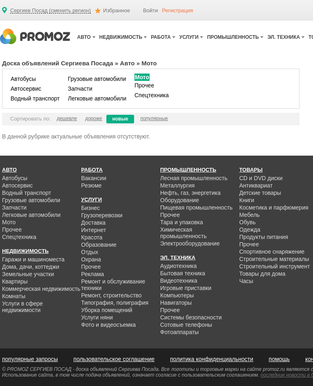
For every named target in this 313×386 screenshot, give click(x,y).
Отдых (89, 252)
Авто (127, 63)
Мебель (249, 215)
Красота (91, 237)
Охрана (91, 259)
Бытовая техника (182, 273)
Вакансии (93, 178)
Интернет (93, 230)
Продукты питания (263, 237)
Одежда (249, 229)
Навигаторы (176, 302)
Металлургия (177, 185)
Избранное (116, 10)
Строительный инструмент (274, 266)
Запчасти (80, 88)
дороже (93, 118)
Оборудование (179, 200)
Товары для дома (262, 273)
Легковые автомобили (97, 98)
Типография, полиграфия (114, 302)
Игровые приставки (186, 288)
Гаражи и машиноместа (33, 259)
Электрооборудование (190, 243)
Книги (246, 200)
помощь (279, 359)
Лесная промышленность (193, 178)
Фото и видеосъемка (108, 324)
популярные (154, 118)
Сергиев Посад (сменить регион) (50, 10)
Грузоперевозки (102, 215)
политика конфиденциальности (211, 359)
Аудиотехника (178, 266)
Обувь (247, 222)
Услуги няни (97, 317)
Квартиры (15, 281)
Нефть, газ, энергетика (190, 193)
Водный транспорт (35, 98)
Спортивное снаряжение (271, 251)
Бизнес (90, 208)
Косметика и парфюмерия (274, 207)
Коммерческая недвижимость (41, 289)
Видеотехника (178, 280)
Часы (246, 281)
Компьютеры (177, 295)
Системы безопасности (191, 317)
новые (120, 119)
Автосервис (26, 88)
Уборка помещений (106, 310)
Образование (99, 244)
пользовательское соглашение (113, 359)
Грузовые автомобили (97, 79)
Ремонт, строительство (111, 295)
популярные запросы (30, 359)
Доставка (93, 222)
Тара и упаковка (181, 222)
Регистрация (177, 10)
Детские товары (260, 193)
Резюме (91, 185)
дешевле (67, 118)
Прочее (144, 85)
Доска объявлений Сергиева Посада (57, 63)
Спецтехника (151, 95)
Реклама (92, 274)
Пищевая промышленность (196, 207)
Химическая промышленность (183, 232)
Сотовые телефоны (186, 324)
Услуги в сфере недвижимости (22, 306)
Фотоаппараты (179, 332)
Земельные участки (28, 274)
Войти (150, 10)
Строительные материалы (274, 259)
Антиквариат (256, 185)
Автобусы (23, 79)
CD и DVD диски (260, 178)
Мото (142, 77)
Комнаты (13, 296)
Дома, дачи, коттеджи (30, 266)
